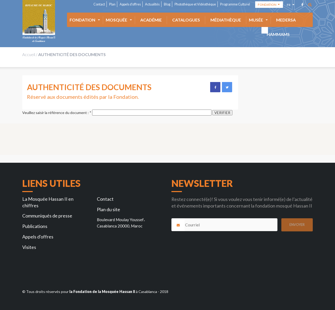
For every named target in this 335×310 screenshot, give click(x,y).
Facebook (215, 87)
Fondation (82, 19)
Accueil (28, 54)
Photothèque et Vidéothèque (195, 4)
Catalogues (186, 19)
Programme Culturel (235, 4)
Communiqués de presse (47, 216)
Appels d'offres (130, 4)
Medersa (286, 19)
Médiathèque (225, 19)
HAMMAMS (278, 34)
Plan (112, 4)
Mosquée (116, 19)
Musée (256, 19)
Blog (167, 4)
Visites (29, 247)
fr (289, 5)
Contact (99, 4)
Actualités (152, 4)
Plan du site (108, 209)
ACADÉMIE (151, 19)
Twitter (227, 87)
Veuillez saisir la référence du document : (56, 113)
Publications (34, 226)
